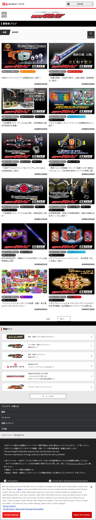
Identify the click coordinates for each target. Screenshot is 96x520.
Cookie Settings (11, 515)
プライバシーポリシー (76, 463)
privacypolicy (12, 480)
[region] (48, 501)
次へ (62, 319)
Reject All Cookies (82, 515)
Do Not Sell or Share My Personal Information (70, 480)
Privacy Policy (9, 506)
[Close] (91, 487)
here (19, 489)
